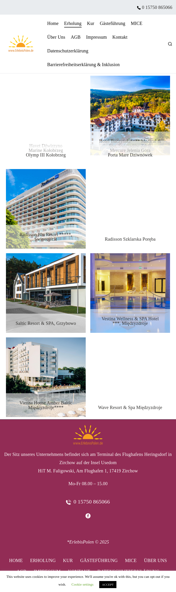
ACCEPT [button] (108, 584)
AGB (76, 37)
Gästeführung (112, 23)
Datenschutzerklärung (67, 50)
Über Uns (56, 37)
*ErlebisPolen (80, 541)
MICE (137, 23)
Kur (90, 23)
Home (53, 23)
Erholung (73, 23)
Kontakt (119, 37)
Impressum (96, 37)
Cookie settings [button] (83, 584)
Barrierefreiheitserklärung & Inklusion (83, 64)
